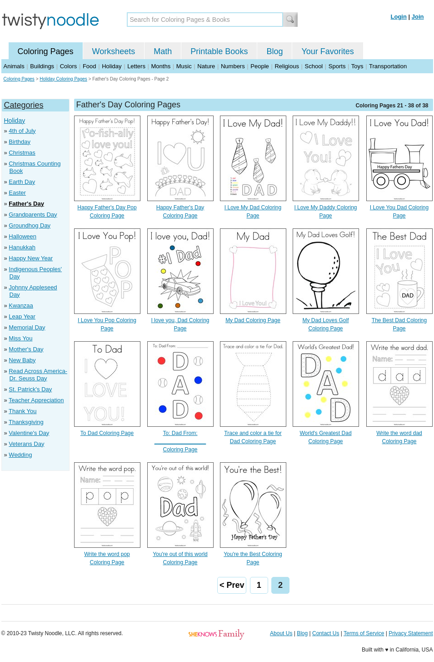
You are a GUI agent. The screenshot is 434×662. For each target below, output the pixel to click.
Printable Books (219, 51)
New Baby (22, 360)
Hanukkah (22, 247)
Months (161, 66)
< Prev (231, 585)
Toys (357, 66)
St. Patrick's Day (30, 389)
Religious (286, 66)
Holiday (111, 66)
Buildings (42, 66)
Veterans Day (26, 443)
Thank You (22, 411)
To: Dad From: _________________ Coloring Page (180, 441)
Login (399, 16)
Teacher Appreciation (36, 400)
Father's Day (26, 203)
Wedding (20, 454)
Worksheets (113, 51)
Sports (337, 66)
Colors (68, 66)
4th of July (22, 130)
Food (89, 66)
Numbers (233, 66)
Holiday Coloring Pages (63, 78)
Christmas (22, 152)
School (314, 66)
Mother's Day (26, 349)
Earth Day (22, 181)
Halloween (22, 236)
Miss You (20, 338)
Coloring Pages (46, 51)
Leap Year (22, 316)
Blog (274, 51)
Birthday (19, 141)
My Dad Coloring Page (252, 320)
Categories (24, 105)
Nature (206, 66)
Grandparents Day (33, 214)
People (259, 66)
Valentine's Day (29, 433)
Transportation (388, 66)
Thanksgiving (26, 422)
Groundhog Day (29, 225)
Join (418, 16)
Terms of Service (364, 633)
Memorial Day (27, 327)
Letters (136, 66)
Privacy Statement (411, 633)
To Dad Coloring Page (107, 433)
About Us (281, 633)
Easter (17, 192)
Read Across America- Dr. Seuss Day (38, 375)
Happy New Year (31, 258)
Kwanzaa (21, 305)
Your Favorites (327, 51)
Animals (14, 66)
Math (163, 51)
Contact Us (325, 633)
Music (184, 66)
